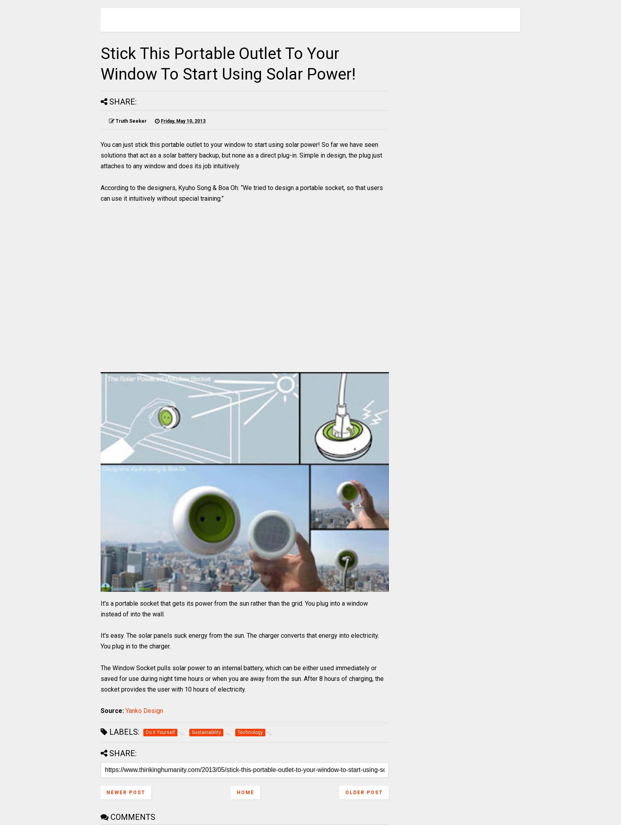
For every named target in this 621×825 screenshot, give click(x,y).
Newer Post (126, 792)
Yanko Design (144, 711)
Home (245, 792)
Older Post (364, 792)
